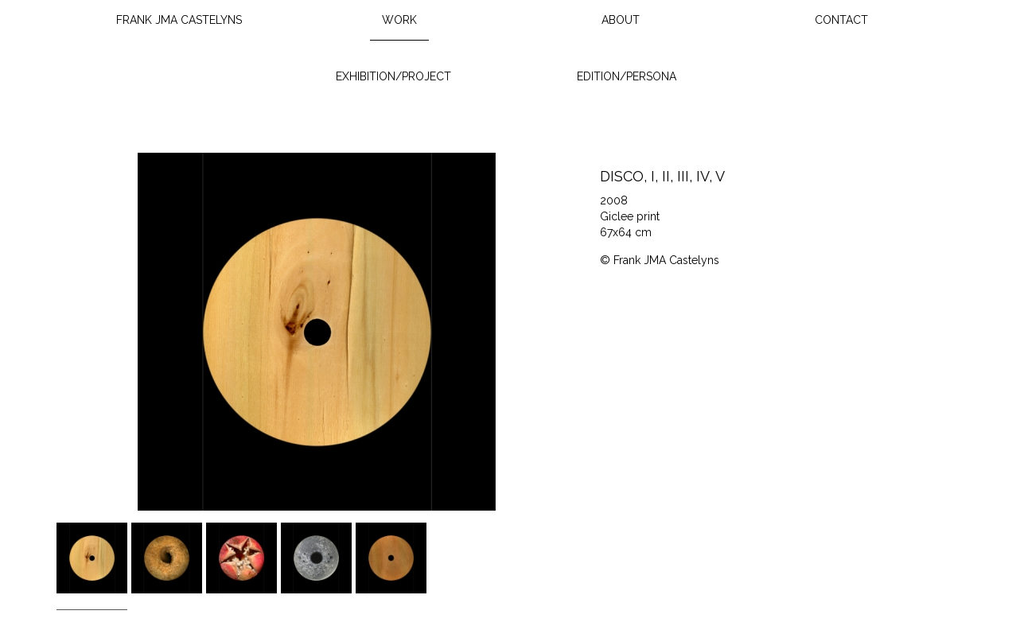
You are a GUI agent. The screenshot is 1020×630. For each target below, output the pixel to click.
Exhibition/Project (393, 76)
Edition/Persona (626, 76)
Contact (841, 20)
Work (399, 20)
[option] (316, 332)
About (620, 20)
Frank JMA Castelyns (179, 20)
